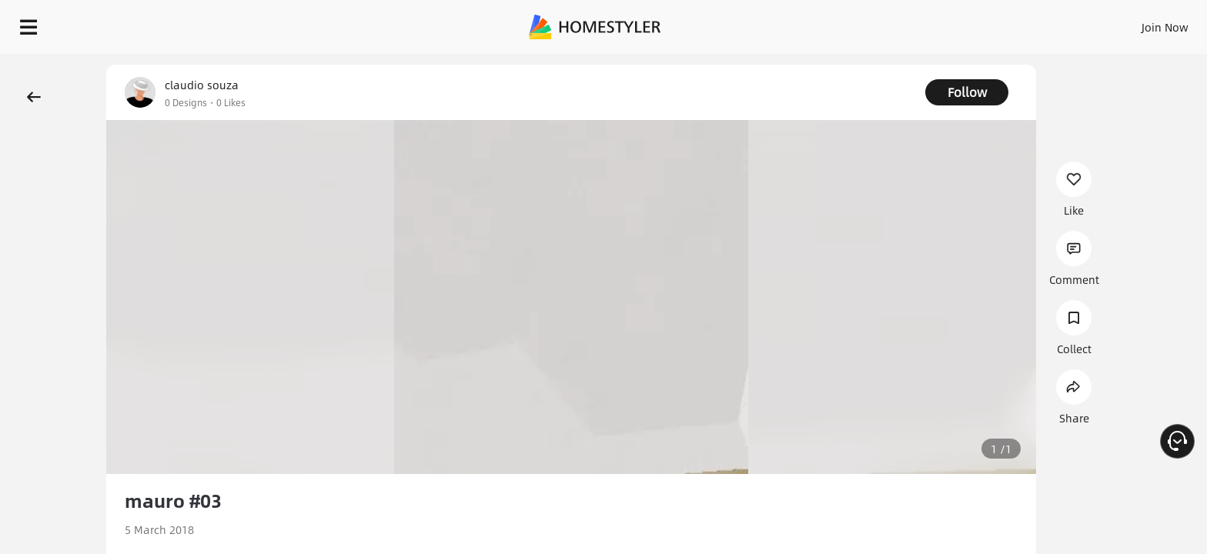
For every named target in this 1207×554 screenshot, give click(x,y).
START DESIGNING (1130, 23)
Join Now (979, 23)
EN (1033, 23)
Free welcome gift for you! (886, 64)
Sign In (922, 23)
